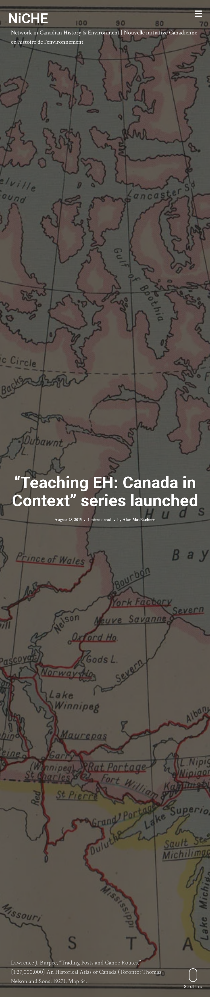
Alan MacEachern (139, 520)
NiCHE (28, 19)
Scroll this (193, 978)
